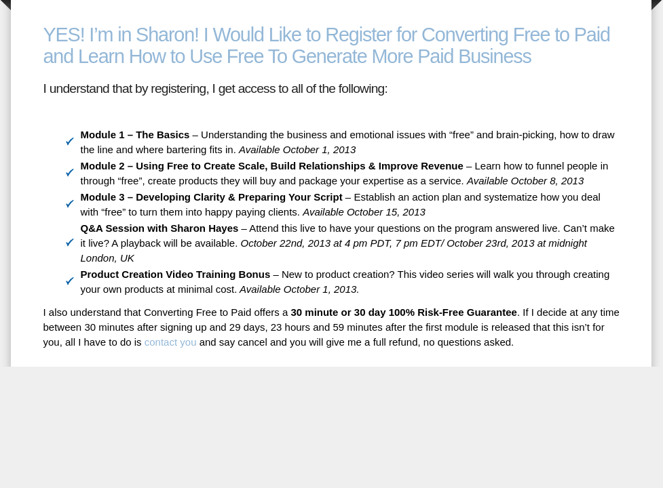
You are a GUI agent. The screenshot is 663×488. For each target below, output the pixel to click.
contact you (171, 342)
